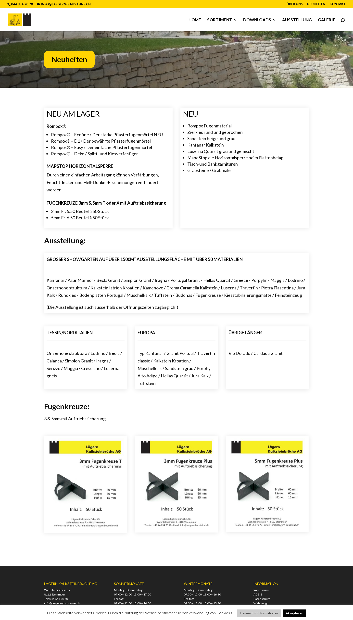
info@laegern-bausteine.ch (62, 603)
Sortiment (219, 20)
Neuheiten (316, 4)
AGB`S (257, 594)
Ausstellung (297, 20)
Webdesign (260, 603)
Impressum (261, 590)
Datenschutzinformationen (259, 613)
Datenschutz (261, 599)
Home (195, 20)
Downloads (257, 20)
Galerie (326, 20)
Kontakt (338, 4)
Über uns (295, 4)
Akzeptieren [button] (294, 613)
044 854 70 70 (58, 599)
